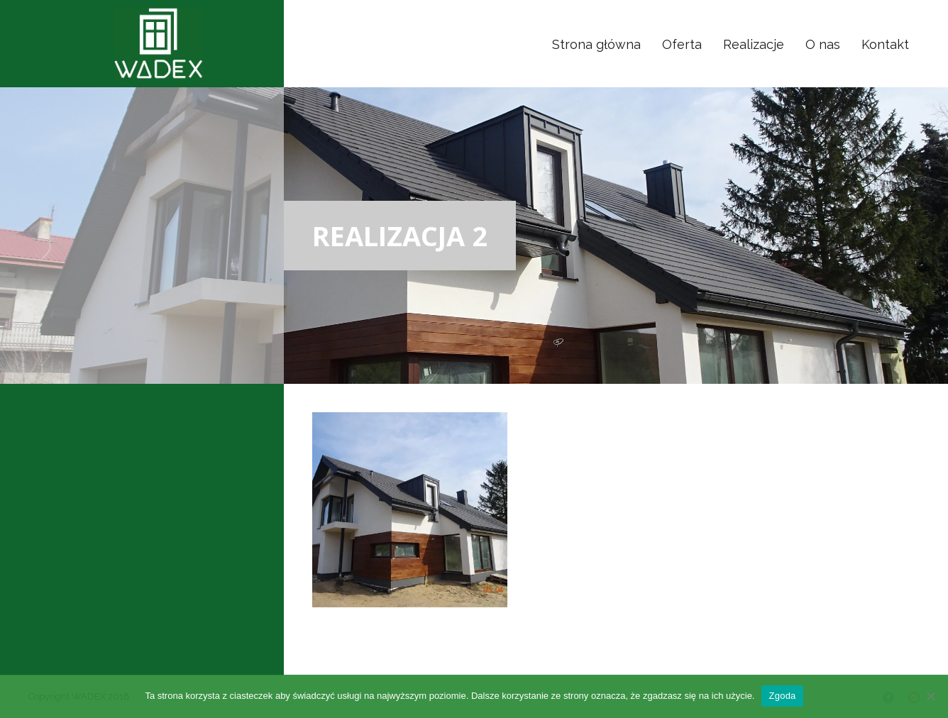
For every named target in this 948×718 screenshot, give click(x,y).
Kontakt (885, 44)
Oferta (682, 44)
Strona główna (596, 44)
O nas (822, 44)
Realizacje (753, 44)
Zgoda (781, 695)
